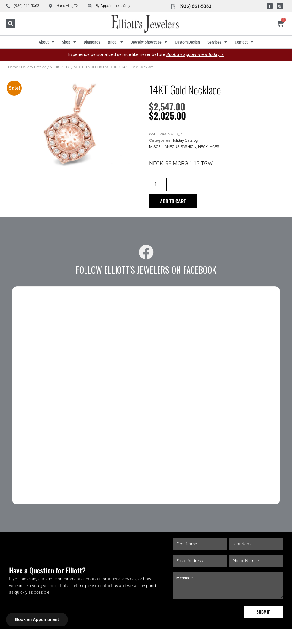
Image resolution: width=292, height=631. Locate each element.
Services (217, 42)
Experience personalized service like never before (146, 54)
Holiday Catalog (34, 67)
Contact (244, 42)
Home (13, 67)
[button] (10, 23)
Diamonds (92, 42)
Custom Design (187, 42)
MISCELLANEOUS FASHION (96, 67)
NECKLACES (60, 67)
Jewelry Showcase (149, 42)
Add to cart (174, 202)
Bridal (115, 42)
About (46, 42)
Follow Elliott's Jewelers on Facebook (146, 271)
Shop (69, 42)
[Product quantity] (159, 185)
